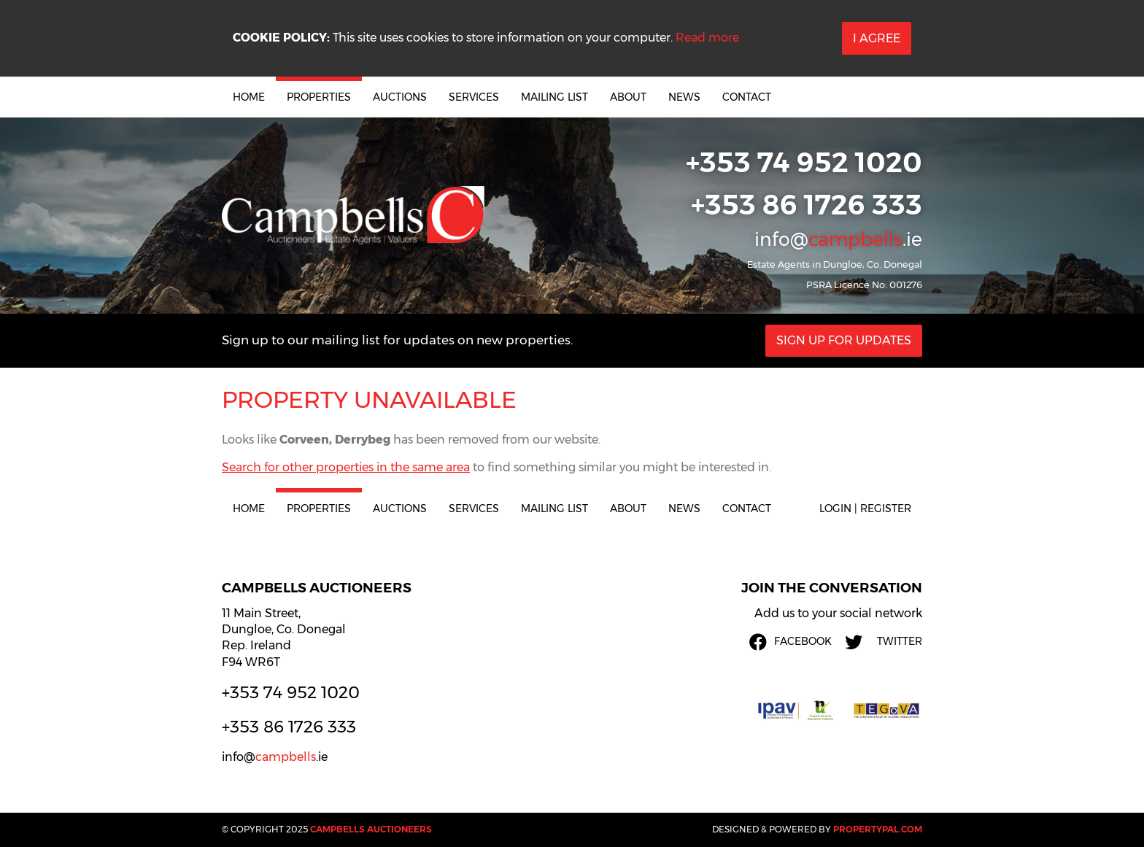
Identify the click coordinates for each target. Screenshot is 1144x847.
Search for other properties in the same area (346, 467)
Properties (319, 97)
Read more (707, 38)
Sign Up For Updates (843, 340)
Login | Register (865, 508)
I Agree (876, 38)
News (684, 97)
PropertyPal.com (877, 829)
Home (249, 97)
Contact (746, 97)
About (628, 97)
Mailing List (554, 97)
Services (474, 97)
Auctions (400, 97)
